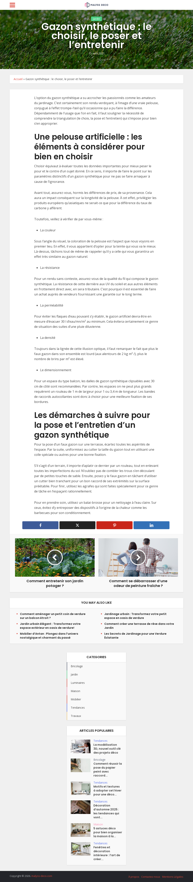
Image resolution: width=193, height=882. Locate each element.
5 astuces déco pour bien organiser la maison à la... (107, 832)
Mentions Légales (172, 876)
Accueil (18, 79)
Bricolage (99, 759)
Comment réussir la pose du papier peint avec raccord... (107, 769)
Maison (98, 824)
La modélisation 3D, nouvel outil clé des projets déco (107, 749)
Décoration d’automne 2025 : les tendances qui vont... (106, 811)
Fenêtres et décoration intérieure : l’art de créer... (106, 853)
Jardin (96, 26)
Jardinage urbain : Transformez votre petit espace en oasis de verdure (135, 616)
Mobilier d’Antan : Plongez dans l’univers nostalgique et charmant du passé (49, 636)
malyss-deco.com (41, 876)
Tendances (100, 741)
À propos (133, 876)
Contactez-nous (150, 876)
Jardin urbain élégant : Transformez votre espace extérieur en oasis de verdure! (50, 626)
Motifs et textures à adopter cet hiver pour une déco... (107, 790)
